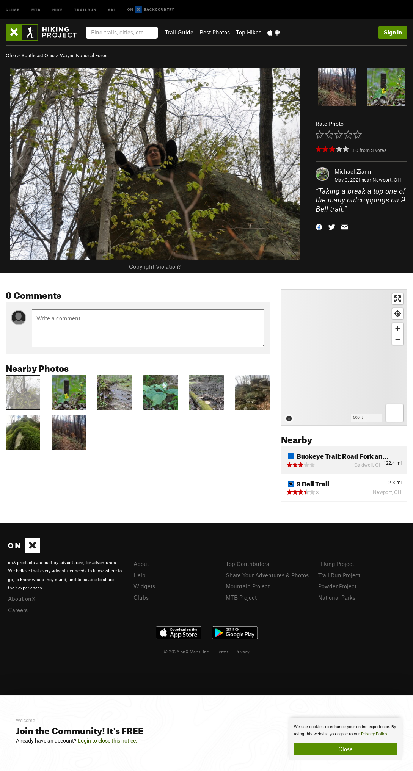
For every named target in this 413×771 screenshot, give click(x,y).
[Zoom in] (397, 328)
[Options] (394, 413)
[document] (345, 739)
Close (345, 749)
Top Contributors (247, 563)
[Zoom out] (397, 339)
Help (139, 575)
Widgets (144, 586)
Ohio (11, 55)
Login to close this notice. (107, 741)
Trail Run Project (339, 575)
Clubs (141, 597)
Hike (57, 9)
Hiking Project (336, 563)
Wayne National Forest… (86, 55)
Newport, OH (386, 180)
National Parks (336, 597)
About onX (21, 598)
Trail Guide (179, 32)
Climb (13, 9)
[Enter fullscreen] (397, 298)
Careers (18, 609)
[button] (319, 226)
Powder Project (337, 586)
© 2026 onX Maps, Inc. (187, 651)
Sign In (393, 32)
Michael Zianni (353, 171)
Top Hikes (248, 32)
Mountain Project (248, 586)
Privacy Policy (374, 734)
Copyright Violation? (155, 266)
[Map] (344, 357)
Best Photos (214, 32)
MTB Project (241, 597)
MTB (36, 9)
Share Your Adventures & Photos (267, 575)
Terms (223, 651)
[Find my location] (397, 313)
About (141, 563)
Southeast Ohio (38, 55)
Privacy (242, 651)
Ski (112, 9)
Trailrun (85, 9)
